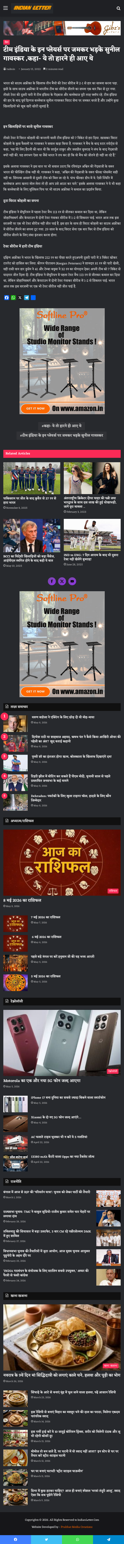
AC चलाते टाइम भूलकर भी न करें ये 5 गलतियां (59, 1137)
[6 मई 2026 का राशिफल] (15, 943)
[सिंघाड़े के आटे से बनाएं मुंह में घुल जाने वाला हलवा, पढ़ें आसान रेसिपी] (15, 1398)
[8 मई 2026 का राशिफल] (62, 863)
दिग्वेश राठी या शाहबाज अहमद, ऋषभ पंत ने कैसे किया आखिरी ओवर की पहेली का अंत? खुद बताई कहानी (76, 739)
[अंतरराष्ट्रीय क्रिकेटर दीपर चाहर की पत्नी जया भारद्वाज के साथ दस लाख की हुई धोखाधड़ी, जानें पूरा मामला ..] (92, 478)
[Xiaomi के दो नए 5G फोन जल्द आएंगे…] (15, 1123)
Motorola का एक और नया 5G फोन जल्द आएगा (41, 1080)
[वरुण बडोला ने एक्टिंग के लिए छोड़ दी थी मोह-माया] (15, 723)
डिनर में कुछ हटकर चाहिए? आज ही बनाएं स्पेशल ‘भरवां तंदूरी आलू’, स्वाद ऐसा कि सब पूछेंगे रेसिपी (75, 1493)
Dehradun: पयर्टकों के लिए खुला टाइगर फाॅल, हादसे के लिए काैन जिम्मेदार (71, 798)
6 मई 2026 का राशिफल (46, 937)
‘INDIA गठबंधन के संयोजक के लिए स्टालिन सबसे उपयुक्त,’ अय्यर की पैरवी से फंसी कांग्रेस (46, 1273)
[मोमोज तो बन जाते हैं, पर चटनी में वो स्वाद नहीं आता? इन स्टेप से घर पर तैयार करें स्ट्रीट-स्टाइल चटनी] (15, 1458)
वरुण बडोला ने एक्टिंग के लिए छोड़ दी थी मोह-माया (62, 717)
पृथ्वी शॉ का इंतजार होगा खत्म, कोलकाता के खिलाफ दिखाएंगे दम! (71, 757)
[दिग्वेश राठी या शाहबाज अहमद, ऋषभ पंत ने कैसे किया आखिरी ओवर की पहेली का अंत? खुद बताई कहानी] (15, 743)
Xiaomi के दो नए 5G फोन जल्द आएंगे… (56, 1117)
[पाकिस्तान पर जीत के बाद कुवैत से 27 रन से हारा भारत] (31, 478)
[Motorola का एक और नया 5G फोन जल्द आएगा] (62, 1043)
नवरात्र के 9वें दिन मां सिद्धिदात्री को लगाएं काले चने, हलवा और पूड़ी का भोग (61, 1375)
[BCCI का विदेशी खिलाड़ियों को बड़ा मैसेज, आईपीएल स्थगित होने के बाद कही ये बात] (31, 535)
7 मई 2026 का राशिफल (45, 917)
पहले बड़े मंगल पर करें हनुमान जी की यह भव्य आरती (62, 957)
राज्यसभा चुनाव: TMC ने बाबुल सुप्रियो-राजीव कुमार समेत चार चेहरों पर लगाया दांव (46, 1214)
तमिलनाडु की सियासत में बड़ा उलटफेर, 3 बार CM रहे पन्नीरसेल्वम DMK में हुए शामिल (47, 1234)
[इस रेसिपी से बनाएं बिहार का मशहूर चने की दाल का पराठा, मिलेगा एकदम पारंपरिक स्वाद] (15, 1418)
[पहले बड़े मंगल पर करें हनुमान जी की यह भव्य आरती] (15, 963)
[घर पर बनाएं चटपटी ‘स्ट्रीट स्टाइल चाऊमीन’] (15, 1477)
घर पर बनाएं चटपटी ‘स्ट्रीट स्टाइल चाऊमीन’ (57, 1471)
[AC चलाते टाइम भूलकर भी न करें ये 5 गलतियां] (15, 1143)
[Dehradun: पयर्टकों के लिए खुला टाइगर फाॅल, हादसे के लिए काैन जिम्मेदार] (15, 802)
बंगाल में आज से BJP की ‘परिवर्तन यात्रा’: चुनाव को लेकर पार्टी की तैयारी (46, 1192)
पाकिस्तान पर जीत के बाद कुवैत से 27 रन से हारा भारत (29, 501)
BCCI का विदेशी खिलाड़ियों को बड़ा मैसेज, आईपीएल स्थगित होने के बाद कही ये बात (29, 559)
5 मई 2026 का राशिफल (45, 976)
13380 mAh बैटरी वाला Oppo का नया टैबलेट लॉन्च (62, 1157)
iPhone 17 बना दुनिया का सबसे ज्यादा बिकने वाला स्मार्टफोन (68, 1098)
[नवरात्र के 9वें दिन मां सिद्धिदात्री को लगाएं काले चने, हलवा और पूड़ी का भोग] (62, 1337)
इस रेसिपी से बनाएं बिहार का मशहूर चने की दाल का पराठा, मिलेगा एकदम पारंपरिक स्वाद (75, 1414)
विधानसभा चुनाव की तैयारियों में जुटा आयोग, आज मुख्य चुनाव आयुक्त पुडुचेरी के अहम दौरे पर (46, 1254)
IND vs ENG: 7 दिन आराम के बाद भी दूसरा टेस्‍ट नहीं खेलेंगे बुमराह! (91, 557)
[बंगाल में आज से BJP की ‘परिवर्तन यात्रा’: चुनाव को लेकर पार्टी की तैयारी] (108, 1198)
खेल (6, 42)
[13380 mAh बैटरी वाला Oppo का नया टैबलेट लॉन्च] (15, 1163)
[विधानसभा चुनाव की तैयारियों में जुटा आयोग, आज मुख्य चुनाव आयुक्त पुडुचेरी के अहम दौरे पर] (108, 1257)
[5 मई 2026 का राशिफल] (15, 982)
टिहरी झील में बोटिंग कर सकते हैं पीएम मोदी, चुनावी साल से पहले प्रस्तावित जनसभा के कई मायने (70, 779)
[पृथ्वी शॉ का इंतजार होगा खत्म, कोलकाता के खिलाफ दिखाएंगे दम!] (15, 763)
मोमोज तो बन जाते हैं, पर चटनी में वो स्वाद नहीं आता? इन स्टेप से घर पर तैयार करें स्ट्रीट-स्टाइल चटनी (74, 1454)
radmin (11, 69)
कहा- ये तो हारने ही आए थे (62, 426)
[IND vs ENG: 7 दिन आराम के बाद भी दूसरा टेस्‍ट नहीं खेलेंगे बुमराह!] (92, 535)
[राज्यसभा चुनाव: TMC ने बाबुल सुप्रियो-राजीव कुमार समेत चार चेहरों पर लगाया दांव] (108, 1218)
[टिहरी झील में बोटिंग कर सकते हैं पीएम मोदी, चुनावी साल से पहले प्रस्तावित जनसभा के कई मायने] (15, 782)
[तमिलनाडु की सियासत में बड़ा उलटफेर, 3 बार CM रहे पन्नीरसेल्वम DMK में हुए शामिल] (108, 1238)
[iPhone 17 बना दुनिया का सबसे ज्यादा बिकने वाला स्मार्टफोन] (15, 1104)
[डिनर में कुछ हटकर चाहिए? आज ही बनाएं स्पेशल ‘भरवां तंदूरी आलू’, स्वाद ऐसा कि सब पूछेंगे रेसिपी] (15, 1497)
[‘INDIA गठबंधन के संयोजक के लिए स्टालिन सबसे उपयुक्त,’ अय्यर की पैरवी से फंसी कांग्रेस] (108, 1277)
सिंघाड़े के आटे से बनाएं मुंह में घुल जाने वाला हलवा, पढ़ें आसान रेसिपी (73, 1392)
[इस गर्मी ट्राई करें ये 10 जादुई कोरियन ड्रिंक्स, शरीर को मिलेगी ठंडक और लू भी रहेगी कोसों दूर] (15, 1438)
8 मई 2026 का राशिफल (22, 900)
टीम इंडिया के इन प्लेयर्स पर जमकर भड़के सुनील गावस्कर (62, 436)
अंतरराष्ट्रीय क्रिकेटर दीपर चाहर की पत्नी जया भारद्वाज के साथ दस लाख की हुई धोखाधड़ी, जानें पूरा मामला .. (90, 503)
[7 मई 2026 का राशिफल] (15, 923)
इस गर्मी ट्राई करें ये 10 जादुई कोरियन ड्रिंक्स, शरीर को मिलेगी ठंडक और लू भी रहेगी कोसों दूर (75, 1434)
